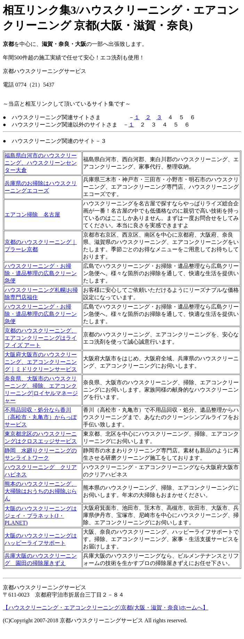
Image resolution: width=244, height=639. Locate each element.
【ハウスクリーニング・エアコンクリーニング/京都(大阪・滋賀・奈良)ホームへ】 (105, 608)
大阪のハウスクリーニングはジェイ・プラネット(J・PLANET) (41, 516)
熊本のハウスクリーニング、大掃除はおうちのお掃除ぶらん (41, 491)
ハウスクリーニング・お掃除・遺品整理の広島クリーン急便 (41, 273)
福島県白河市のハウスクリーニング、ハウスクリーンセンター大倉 (41, 163)
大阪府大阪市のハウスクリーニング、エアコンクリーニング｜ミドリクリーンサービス (41, 362)
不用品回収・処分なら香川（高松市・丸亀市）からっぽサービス (41, 417)
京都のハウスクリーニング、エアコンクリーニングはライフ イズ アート (41, 338)
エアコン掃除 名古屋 (32, 215)
